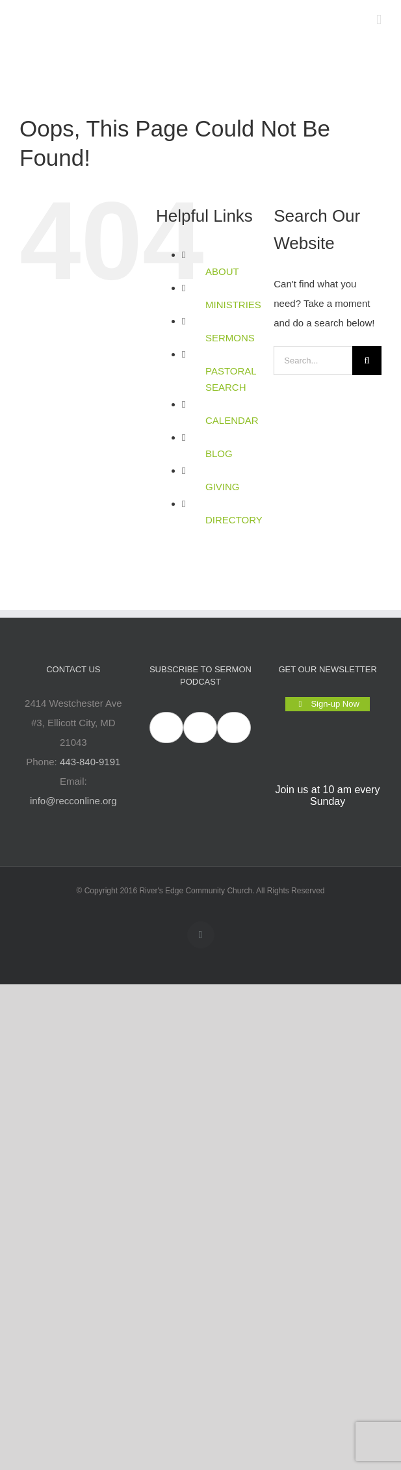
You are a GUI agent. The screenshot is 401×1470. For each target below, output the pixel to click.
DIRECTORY (234, 519)
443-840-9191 (90, 761)
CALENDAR (232, 420)
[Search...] (313, 360)
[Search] (367, 360)
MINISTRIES (233, 304)
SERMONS (230, 337)
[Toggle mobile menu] (379, 20)
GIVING (222, 486)
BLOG (219, 453)
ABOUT (222, 271)
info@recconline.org (73, 800)
